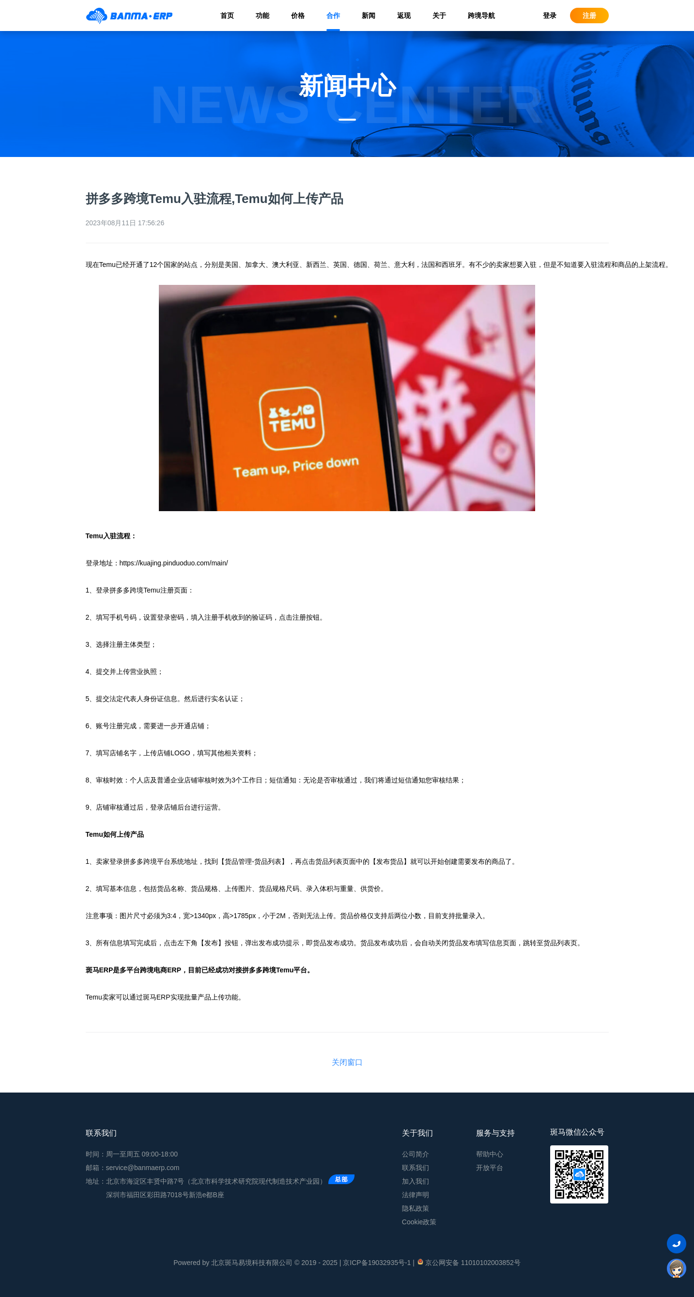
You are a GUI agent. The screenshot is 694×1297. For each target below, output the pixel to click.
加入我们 (415, 1181)
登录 (549, 15)
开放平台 (489, 1168)
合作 (333, 15)
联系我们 (415, 1168)
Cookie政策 (419, 1222)
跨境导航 (481, 15)
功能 (262, 15)
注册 (589, 15)
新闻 (368, 15)
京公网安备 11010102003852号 (468, 1262)
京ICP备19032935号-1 (377, 1262)
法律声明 (415, 1195)
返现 (404, 15)
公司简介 (415, 1154)
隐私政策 (415, 1208)
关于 (439, 15)
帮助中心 (489, 1154)
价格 (298, 15)
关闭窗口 (347, 1062)
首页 (227, 15)
